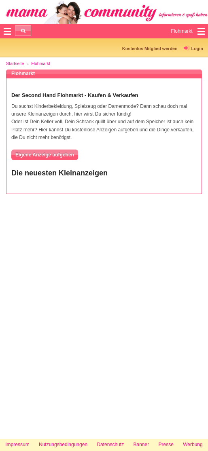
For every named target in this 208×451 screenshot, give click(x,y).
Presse (166, 444)
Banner (141, 444)
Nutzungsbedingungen (63, 444)
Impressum (17, 444)
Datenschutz (110, 444)
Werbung (192, 444)
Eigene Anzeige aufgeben (44, 155)
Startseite (15, 63)
